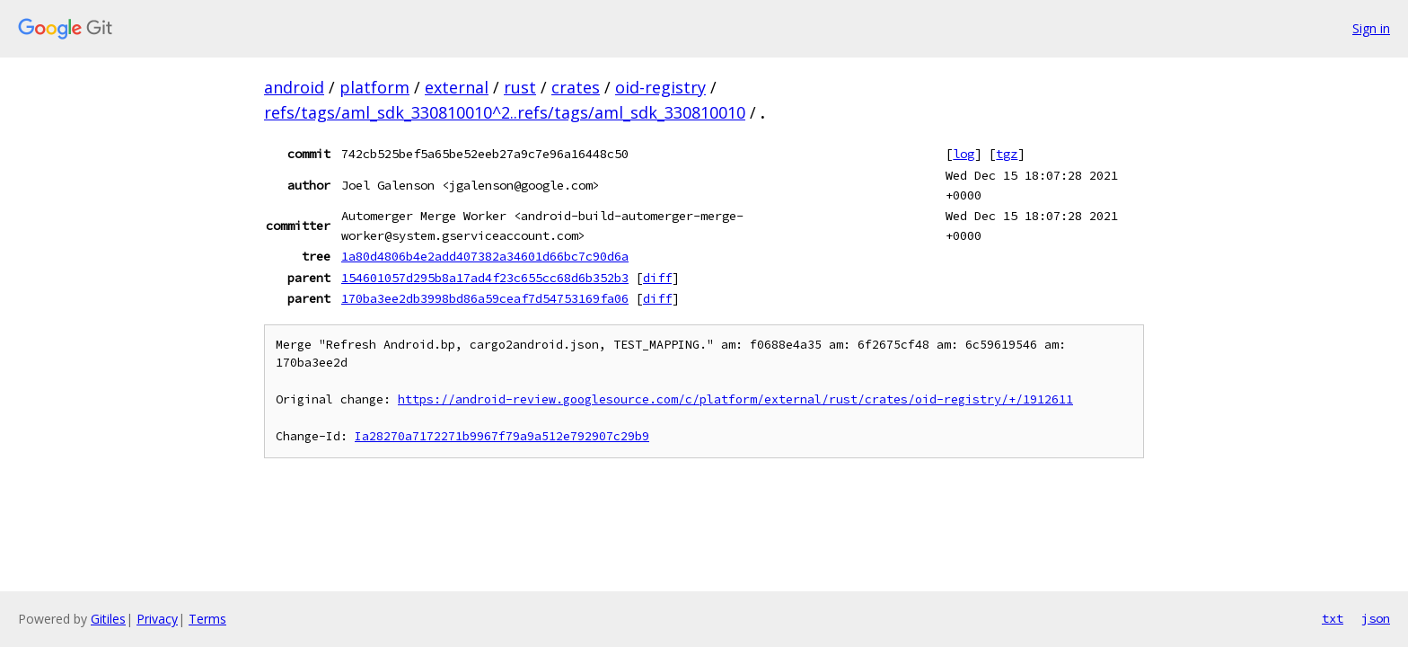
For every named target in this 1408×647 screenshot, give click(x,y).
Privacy (157, 618)
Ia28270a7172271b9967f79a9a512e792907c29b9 (502, 436)
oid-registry (660, 87)
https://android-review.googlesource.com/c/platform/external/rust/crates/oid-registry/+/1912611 (735, 399)
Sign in (1371, 28)
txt (1332, 618)
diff (657, 278)
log (963, 154)
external (456, 87)
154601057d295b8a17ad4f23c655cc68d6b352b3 (485, 278)
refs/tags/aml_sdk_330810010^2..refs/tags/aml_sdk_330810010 (504, 112)
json (1375, 618)
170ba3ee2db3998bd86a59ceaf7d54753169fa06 (485, 298)
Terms (207, 618)
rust (520, 87)
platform (374, 87)
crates (575, 87)
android (294, 87)
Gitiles (108, 618)
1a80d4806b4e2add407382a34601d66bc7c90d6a (485, 256)
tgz (1006, 154)
